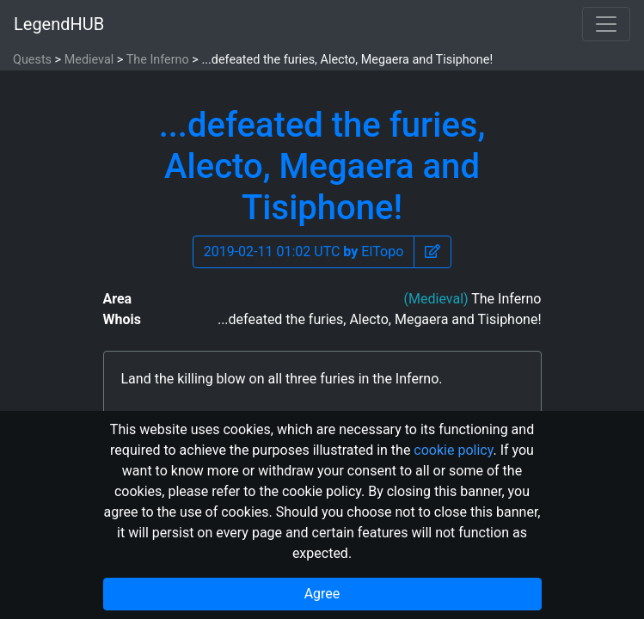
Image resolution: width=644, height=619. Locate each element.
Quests (32, 59)
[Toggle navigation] (606, 24)
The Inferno (157, 59)
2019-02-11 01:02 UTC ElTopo (304, 251)
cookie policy (453, 450)
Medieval (89, 59)
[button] (432, 252)
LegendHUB (59, 24)
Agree (322, 593)
